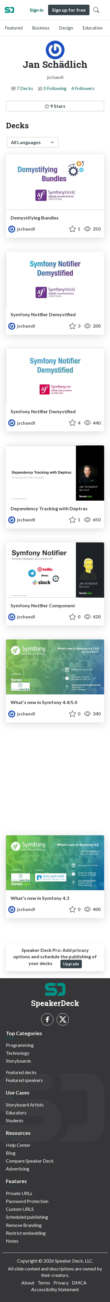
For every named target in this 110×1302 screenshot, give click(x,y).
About (27, 1282)
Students (14, 1120)
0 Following (55, 88)
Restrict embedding (26, 1233)
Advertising (17, 1168)
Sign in (36, 10)
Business (41, 27)
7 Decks (25, 88)
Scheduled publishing (27, 1217)
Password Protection (27, 1201)
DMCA (79, 1282)
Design (66, 27)
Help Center (18, 1145)
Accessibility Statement (55, 1289)
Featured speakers (24, 1080)
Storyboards (18, 1061)
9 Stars (55, 106)
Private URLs (19, 1193)
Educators (16, 1112)
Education (92, 27)
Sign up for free (69, 10)
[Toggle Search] (96, 10)
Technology (17, 1053)
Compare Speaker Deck (30, 1160)
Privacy (61, 1282)
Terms (44, 1282)
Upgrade (71, 964)
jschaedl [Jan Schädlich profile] (21, 228)
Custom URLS (20, 1209)
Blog (11, 1153)
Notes (12, 1241)
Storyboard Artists (25, 1104)
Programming (20, 1045)
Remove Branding (24, 1225)
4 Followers (82, 88)
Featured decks (21, 1072)
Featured (14, 27)
